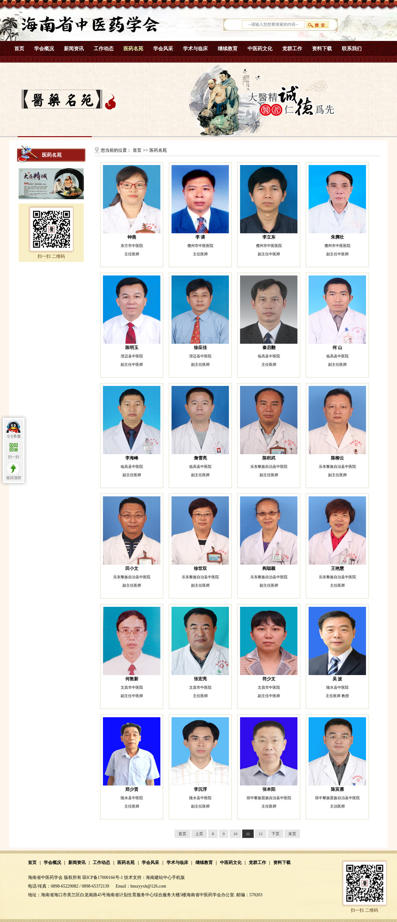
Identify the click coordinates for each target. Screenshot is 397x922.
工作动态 (104, 48)
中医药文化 (260, 48)
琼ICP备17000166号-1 (102, 877)
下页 (275, 833)
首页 (19, 48)
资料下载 (322, 48)
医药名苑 (133, 48)
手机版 (178, 877)
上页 (199, 833)
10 (235, 833)
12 (261, 833)
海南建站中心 (159, 877)
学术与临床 (195, 48)
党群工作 (292, 48)
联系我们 (352, 48)
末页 (292, 833)
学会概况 (44, 48)
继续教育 (228, 48)
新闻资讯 (74, 48)
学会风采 (163, 48)
